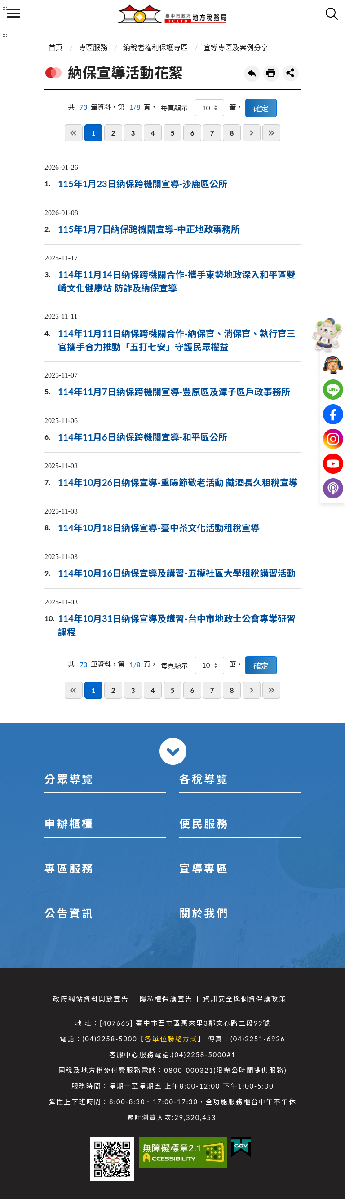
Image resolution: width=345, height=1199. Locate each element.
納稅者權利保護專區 (155, 47)
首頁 (56, 47)
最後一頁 (271, 132)
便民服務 (204, 823)
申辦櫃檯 (69, 823)
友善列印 (271, 74)
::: (5, 7)
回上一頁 (252, 74)
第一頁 (74, 132)
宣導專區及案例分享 (235, 47)
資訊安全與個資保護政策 (244, 999)
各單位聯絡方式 (171, 1039)
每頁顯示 (174, 108)
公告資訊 (69, 913)
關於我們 (204, 913)
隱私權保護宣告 (166, 999)
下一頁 (252, 132)
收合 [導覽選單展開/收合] (172, 751)
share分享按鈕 (291, 73)
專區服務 (93, 47)
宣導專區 (204, 868)
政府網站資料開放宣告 (90, 999)
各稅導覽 (204, 778)
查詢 (331, 13)
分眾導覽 (69, 778)
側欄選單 (13, 13)
